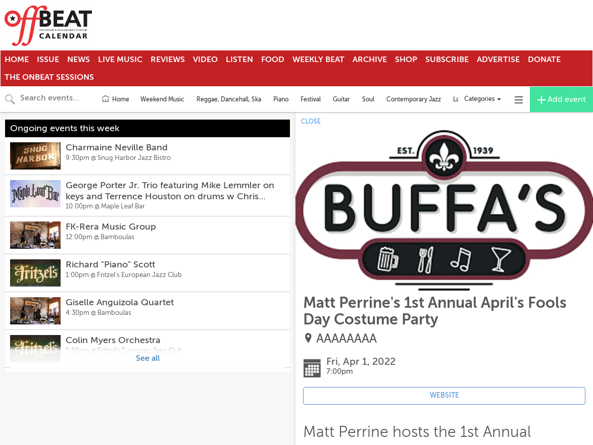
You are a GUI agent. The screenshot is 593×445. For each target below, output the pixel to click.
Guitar (341, 99)
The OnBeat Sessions (49, 77)
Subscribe (447, 59)
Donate (544, 59)
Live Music (120, 59)
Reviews (168, 59)
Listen (239, 59)
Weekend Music (162, 99)
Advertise (498, 59)
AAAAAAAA (346, 339)
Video (205, 59)
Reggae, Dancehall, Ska (228, 99)
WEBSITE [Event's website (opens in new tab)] (444, 395)
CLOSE (311, 121)
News (78, 59)
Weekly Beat (318, 59)
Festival (311, 99)
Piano (280, 99)
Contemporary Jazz (413, 99)
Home (17, 59)
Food (272, 59)
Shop (406, 59)
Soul (368, 99)
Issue (48, 59)
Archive (370, 59)
